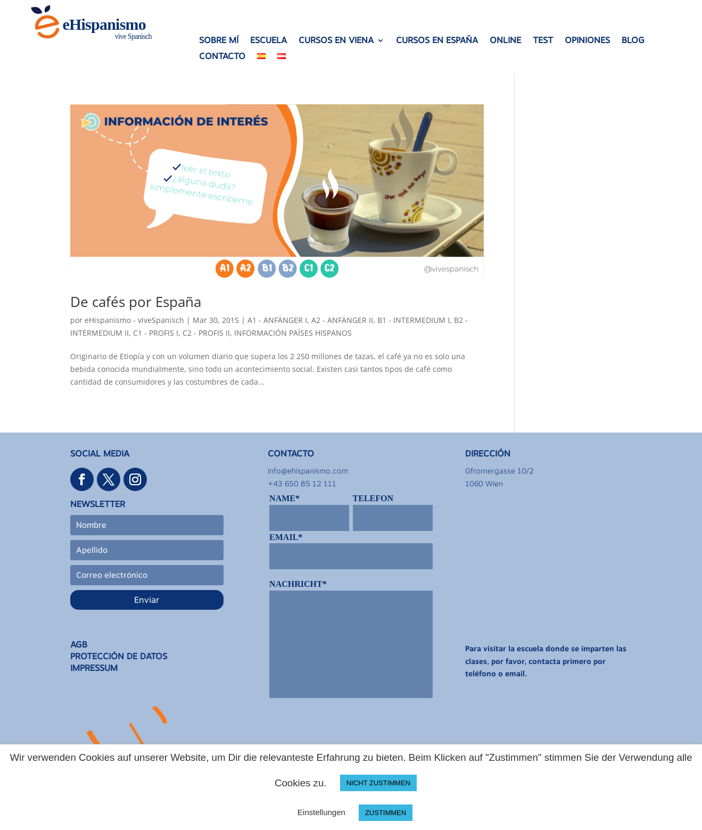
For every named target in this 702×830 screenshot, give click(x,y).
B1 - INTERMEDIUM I (413, 320)
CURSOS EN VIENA (336, 41)
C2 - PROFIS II (206, 333)
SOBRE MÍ (218, 41)
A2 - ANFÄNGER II (342, 320)
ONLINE (505, 41)
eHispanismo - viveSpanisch (134, 320)
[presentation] (350, 731)
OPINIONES (587, 41)
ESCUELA (268, 41)
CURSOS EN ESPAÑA (437, 41)
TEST (543, 41)
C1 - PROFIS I (155, 333)
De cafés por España (135, 301)
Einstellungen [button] (321, 812)
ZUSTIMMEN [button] (385, 813)
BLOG (633, 41)
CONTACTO (222, 57)
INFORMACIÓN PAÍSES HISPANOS (293, 333)
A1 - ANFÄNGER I (277, 320)
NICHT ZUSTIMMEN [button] (378, 783)
